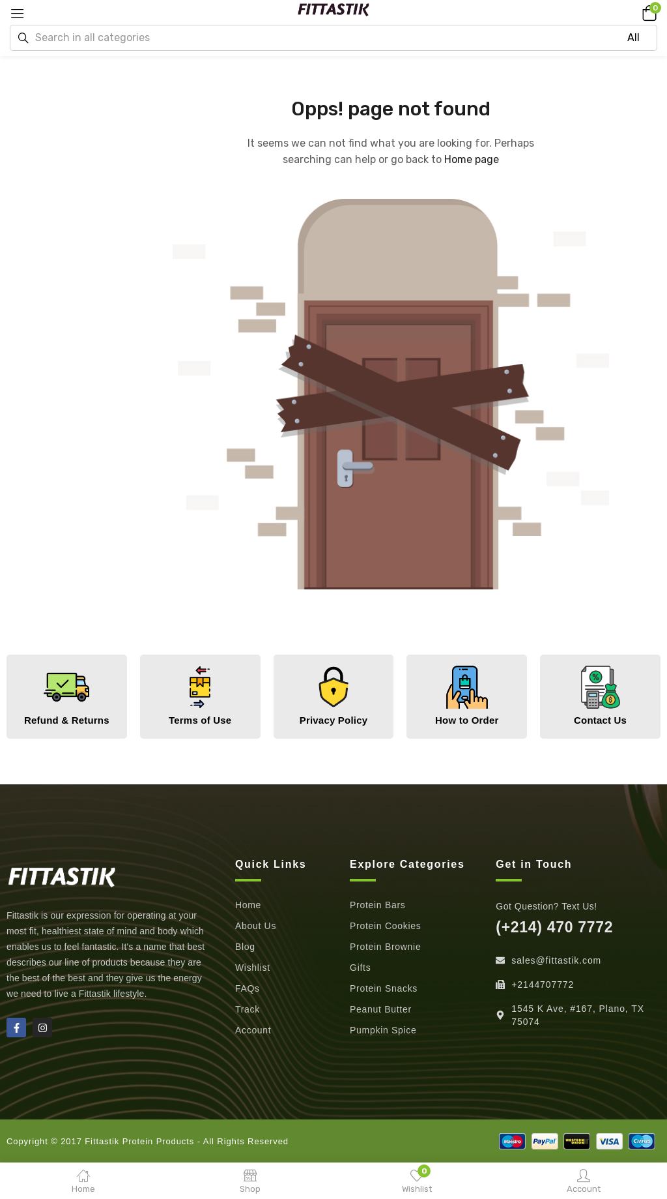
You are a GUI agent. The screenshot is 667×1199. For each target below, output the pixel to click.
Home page (471, 159)
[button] (647, 12)
